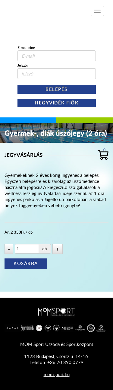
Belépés (56, 89)
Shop (39, 9)
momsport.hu (57, 374)
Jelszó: (22, 65)
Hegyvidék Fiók (56, 103)
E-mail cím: (26, 47)
